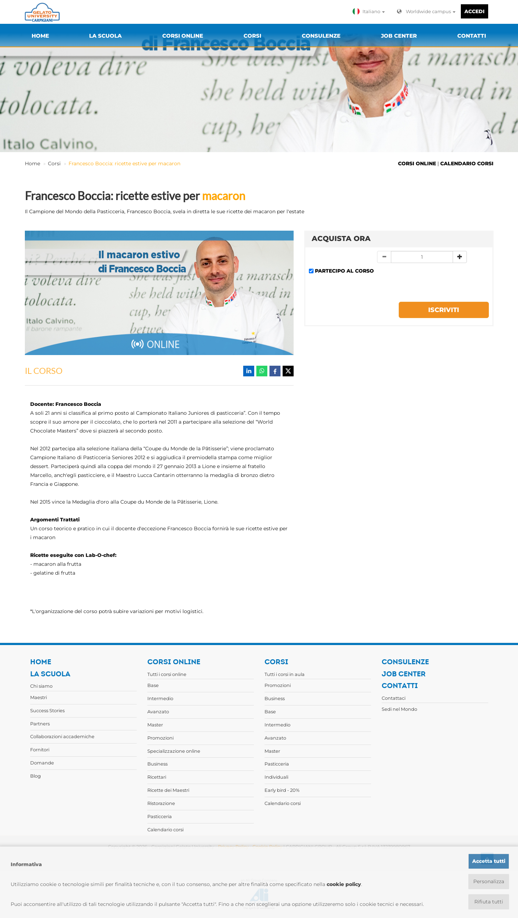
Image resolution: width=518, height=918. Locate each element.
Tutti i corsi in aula (285, 674)
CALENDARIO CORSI (467, 163)
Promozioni (160, 738)
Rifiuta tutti (488, 901)
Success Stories (47, 710)
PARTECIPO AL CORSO (344, 271)
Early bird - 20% (282, 790)
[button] (370, 11)
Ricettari (156, 777)
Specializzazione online (173, 751)
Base (153, 685)
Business (157, 764)
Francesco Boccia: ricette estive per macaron (124, 163)
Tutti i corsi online (166, 674)
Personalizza (488, 881)
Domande (42, 763)
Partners (40, 723)
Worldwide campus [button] (426, 11)
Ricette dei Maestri (168, 790)
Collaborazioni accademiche (62, 736)
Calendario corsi (165, 829)
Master (155, 725)
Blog (35, 776)
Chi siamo (41, 686)
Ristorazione (161, 803)
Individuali (276, 777)
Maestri (38, 697)
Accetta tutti (488, 861)
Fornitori (39, 749)
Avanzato (158, 711)
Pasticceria (159, 816)
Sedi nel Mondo (399, 709)
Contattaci (393, 698)
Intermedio (160, 698)
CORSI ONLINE (417, 163)
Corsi (54, 163)
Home (32, 163)
